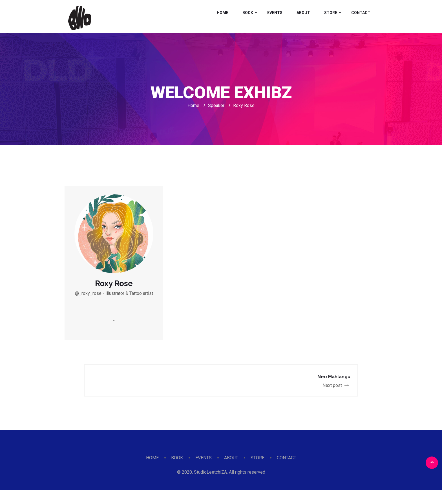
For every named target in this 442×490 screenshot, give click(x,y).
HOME (222, 12)
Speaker (216, 105)
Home (193, 105)
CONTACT (360, 12)
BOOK (247, 12)
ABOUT (303, 12)
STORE (330, 12)
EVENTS (274, 12)
